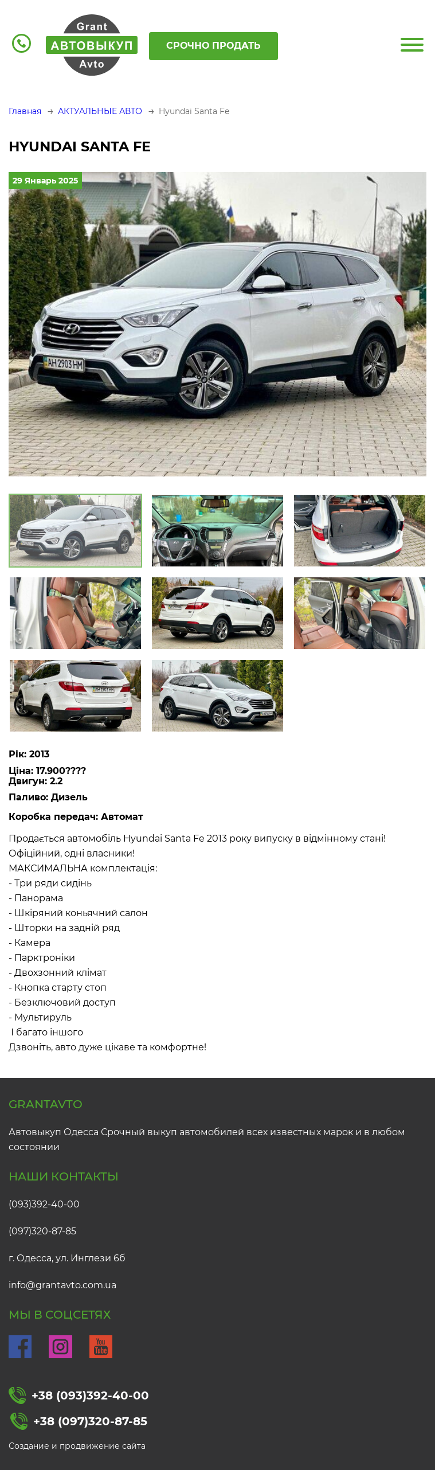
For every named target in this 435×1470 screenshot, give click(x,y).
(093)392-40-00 (44, 1204)
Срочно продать (213, 45)
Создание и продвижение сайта (77, 1446)
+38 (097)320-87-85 (78, 1421)
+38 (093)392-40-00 (79, 1395)
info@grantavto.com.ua (62, 1285)
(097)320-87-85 (42, 1231)
